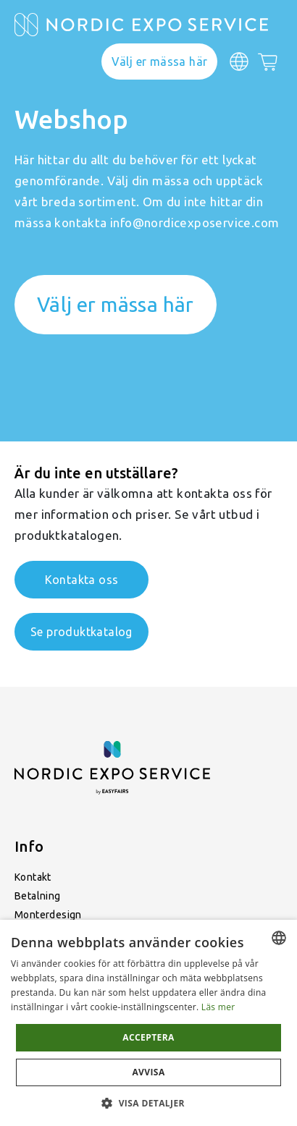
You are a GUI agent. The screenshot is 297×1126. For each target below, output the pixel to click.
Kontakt (32, 877)
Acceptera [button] (148, 1037)
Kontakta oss (82, 579)
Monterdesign (48, 914)
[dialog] (148, 1023)
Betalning (37, 896)
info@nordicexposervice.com (194, 222)
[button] (148, 1102)
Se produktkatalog (81, 631)
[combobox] (279, 938)
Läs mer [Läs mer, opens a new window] (218, 1007)
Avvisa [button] (148, 1072)
